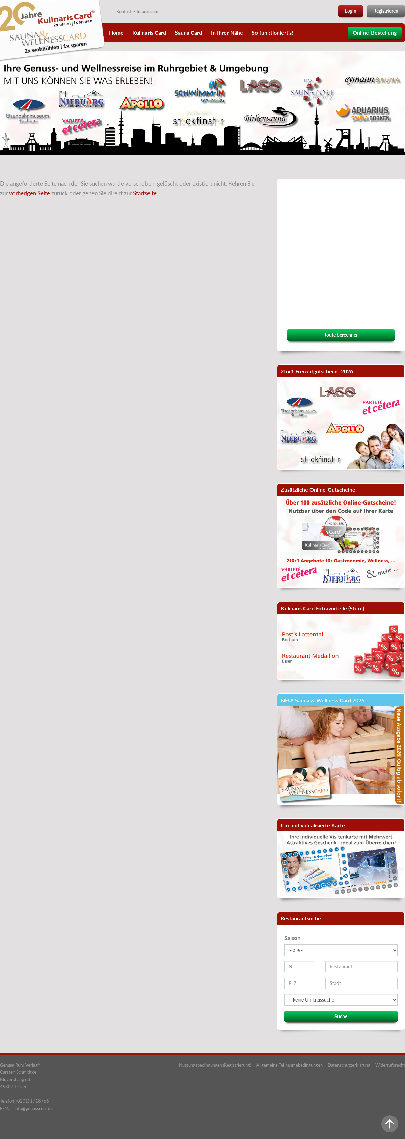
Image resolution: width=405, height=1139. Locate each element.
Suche (340, 1016)
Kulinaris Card (149, 32)
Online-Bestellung (375, 32)
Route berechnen (341, 335)
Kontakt (124, 11)
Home (116, 32)
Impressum (147, 11)
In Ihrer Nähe (227, 32)
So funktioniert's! (272, 32)
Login (350, 11)
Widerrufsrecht (390, 1065)
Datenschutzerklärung (349, 1065)
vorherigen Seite (29, 193)
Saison (292, 937)
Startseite (145, 193)
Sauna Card (188, 32)
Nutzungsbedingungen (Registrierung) (215, 1065)
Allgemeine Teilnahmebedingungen (289, 1065)
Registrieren (385, 11)
